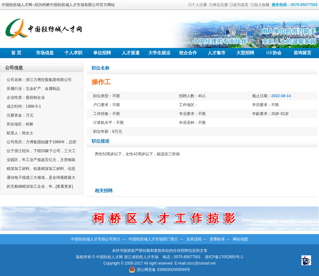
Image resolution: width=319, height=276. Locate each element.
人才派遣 (131, 52)
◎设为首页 (238, 5)
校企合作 (188, 52)
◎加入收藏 (259, 5)
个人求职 (73, 52)
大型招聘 (245, 52)
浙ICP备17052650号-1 (224, 257)
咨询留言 (302, 52)
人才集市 (216, 52)
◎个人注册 (197, 5)
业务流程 (194, 239)
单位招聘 (102, 52)
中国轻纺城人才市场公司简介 (96, 239)
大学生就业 (159, 52)
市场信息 (45, 52)
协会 (273, 52)
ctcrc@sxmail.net (201, 263)
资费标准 (217, 239)
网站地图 (240, 239)
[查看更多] (64, 186)
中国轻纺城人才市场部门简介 (153, 239)
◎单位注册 (218, 5)
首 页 (16, 52)
